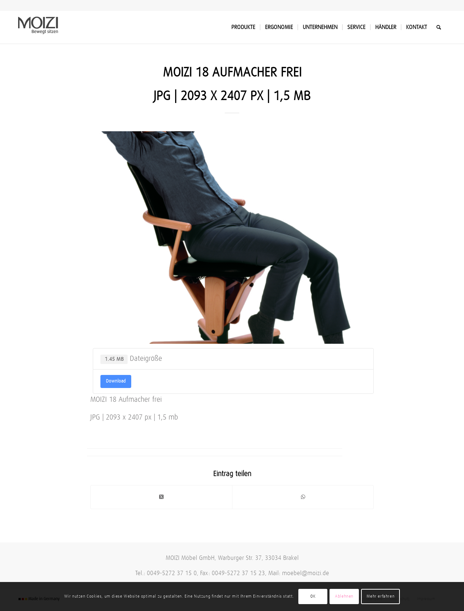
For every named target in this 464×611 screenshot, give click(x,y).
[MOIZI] (38, 27)
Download (116, 381)
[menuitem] (243, 27)
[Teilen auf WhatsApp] (302, 497)
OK (312, 596)
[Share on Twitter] (161, 497)
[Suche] (439, 27)
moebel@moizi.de (305, 573)
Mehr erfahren (380, 596)
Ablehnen (344, 596)
